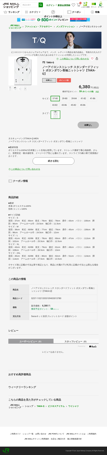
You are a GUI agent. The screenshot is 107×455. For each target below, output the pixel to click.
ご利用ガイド (15, 434)
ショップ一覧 (28, 434)
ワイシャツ (73, 406)
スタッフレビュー (76, 341)
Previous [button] (17, 70)
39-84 (74, 98)
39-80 (64, 98)
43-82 (55, 105)
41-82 (83, 98)
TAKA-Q (40, 406)
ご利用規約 (91, 434)
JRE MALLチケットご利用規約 (36, 439)
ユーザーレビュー (31, 341)
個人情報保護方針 (74, 439)
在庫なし (88, 125)
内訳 (97, 92)
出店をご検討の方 (58, 439)
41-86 (92, 98)
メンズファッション (66, 26)
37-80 (55, 98)
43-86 (64, 105)
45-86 (82, 105)
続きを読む (53, 161)
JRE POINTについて (56, 434)
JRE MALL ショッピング (15, 26)
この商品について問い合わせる (74, 58)
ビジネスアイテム (56, 406)
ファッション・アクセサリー (39, 26)
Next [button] (28, 70)
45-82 (73, 105)
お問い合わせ (40, 434)
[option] (22, 70)
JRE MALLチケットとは (75, 434)
